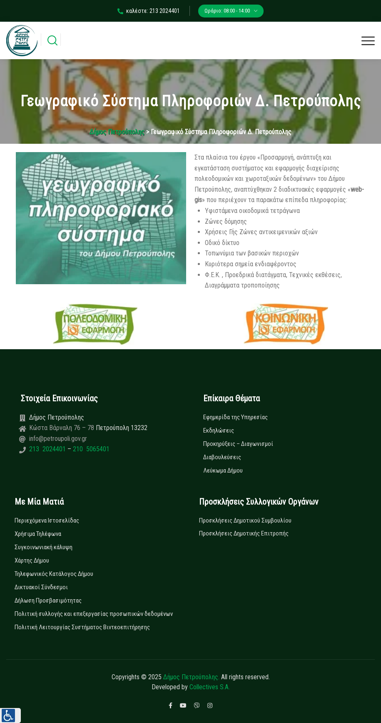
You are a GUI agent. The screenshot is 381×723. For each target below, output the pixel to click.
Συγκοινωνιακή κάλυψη (43, 547)
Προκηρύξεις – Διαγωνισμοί (238, 444)
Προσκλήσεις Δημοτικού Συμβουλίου (245, 520)
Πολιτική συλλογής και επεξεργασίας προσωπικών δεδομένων (94, 614)
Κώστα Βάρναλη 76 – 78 (62, 428)
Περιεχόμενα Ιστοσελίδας (47, 520)
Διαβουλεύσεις (222, 457)
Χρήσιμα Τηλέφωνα (38, 534)
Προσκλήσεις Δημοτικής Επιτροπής (244, 533)
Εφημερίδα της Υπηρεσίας (235, 417)
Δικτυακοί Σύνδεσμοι (41, 587)
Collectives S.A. (209, 687)
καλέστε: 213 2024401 (148, 11)
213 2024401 (48, 449)
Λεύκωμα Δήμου (223, 470)
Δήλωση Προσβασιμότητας (48, 600)
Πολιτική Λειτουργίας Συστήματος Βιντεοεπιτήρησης (82, 627)
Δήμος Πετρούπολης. (191, 677)
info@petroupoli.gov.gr (58, 439)
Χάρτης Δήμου (32, 560)
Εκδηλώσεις (218, 430)
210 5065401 (90, 449)
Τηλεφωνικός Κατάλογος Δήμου (54, 574)
